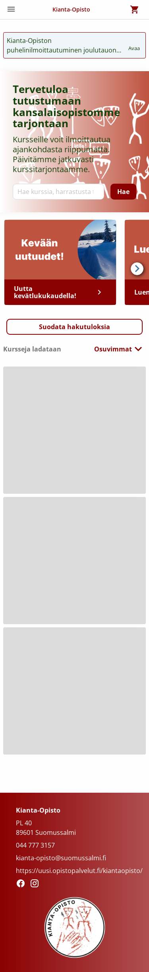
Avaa (134, 44)
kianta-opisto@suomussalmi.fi (61, 858)
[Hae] (123, 192)
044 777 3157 (35, 845)
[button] (74, 327)
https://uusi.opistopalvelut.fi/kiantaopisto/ (79, 870)
